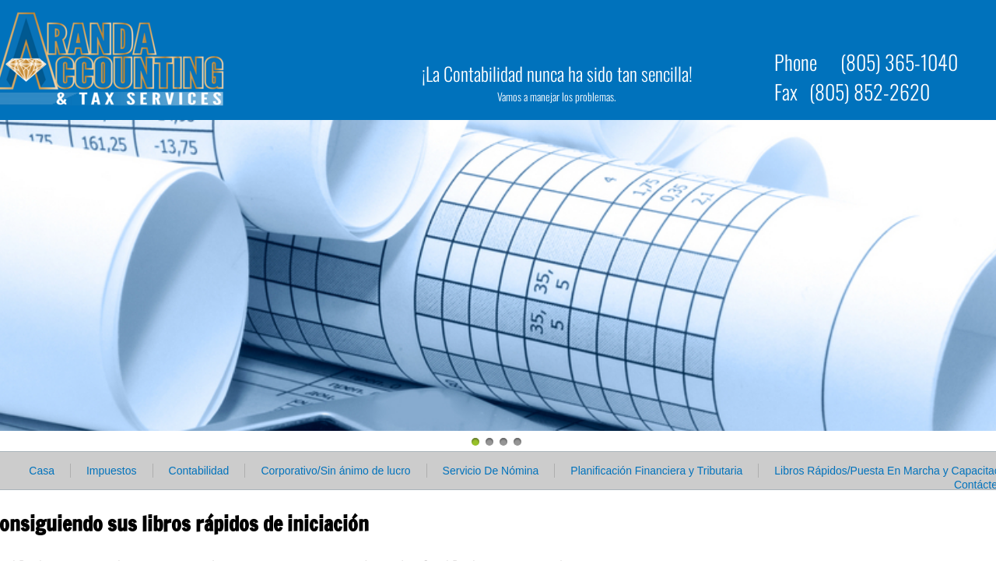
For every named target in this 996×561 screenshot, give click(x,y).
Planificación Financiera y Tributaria (656, 470)
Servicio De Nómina (491, 470)
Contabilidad (199, 470)
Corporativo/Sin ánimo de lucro (335, 470)
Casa (41, 470)
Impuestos (111, 470)
